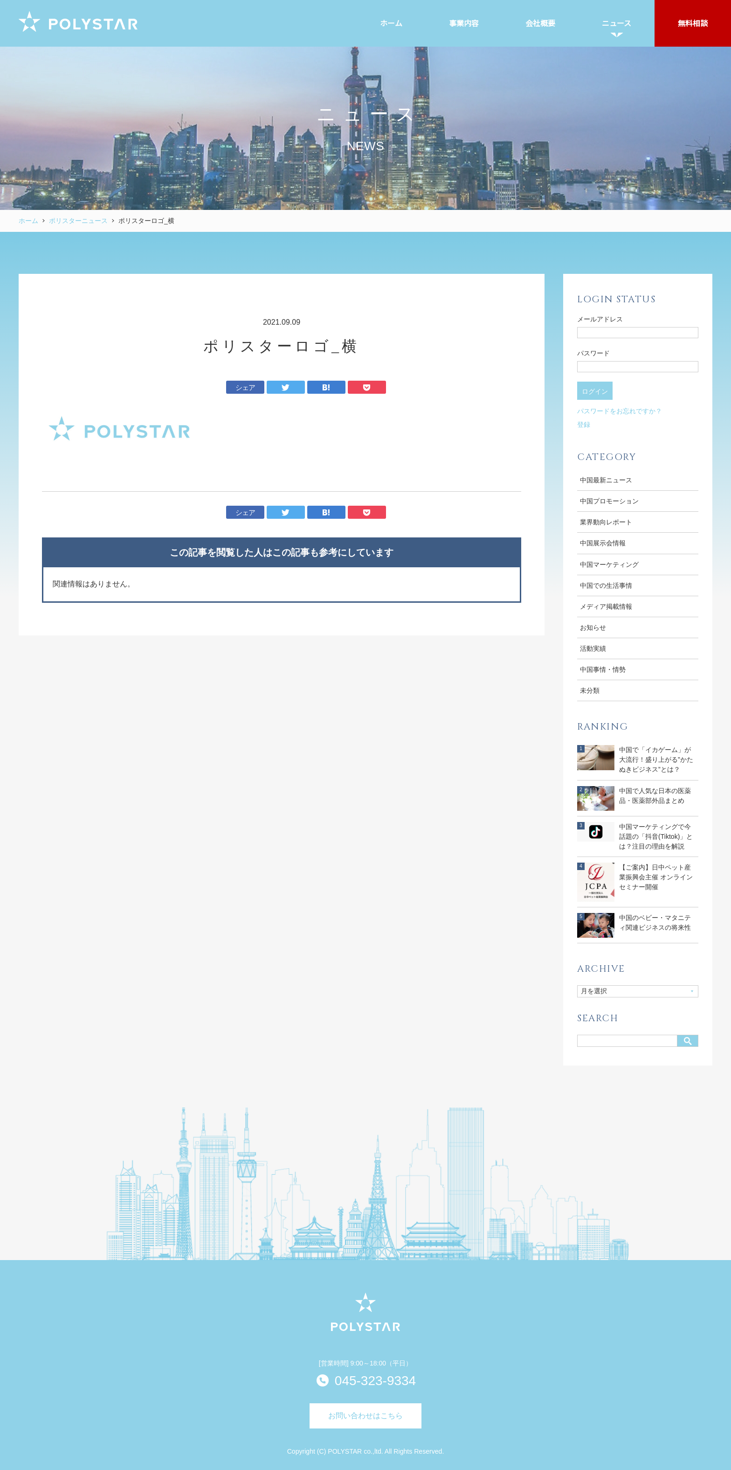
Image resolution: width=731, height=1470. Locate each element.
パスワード (593, 353)
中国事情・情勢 (603, 669)
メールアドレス (600, 319)
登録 (583, 424)
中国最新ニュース (606, 480)
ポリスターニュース (78, 220)
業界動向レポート (606, 522)
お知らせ (593, 627)
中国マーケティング (609, 564)
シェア (245, 387)
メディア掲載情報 (606, 606)
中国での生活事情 (606, 585)
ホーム (28, 220)
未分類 (590, 690)
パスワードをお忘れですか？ (619, 411)
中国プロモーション (609, 501)
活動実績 (593, 648)
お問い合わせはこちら (365, 1416)
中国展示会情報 (603, 543)
